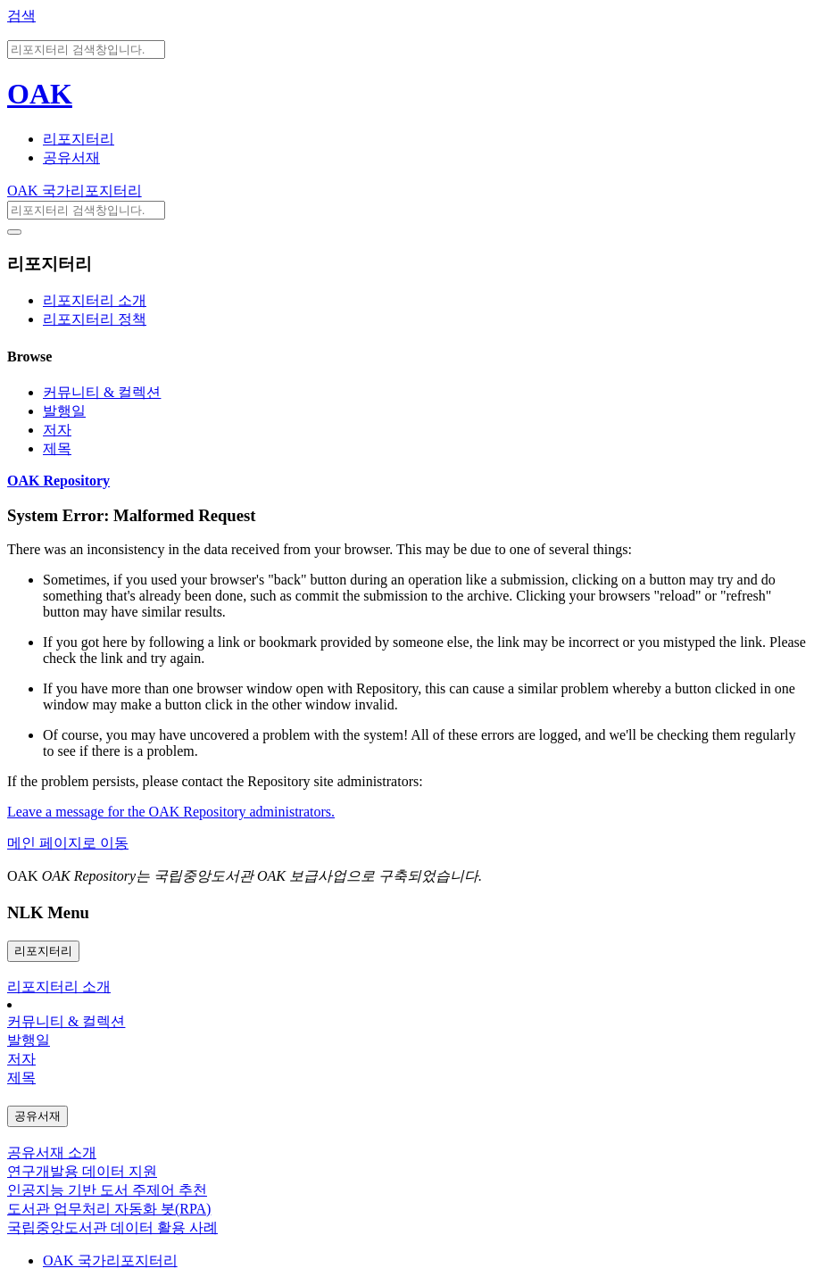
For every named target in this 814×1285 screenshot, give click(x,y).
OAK (39, 94)
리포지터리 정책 (94, 319)
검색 (21, 15)
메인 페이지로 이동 (68, 842)
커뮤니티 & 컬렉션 (102, 392)
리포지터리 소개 (94, 300)
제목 (57, 448)
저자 (57, 429)
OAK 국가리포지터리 (74, 190)
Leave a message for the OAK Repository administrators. (171, 811)
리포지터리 (78, 138)
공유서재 (71, 157)
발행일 (64, 411)
